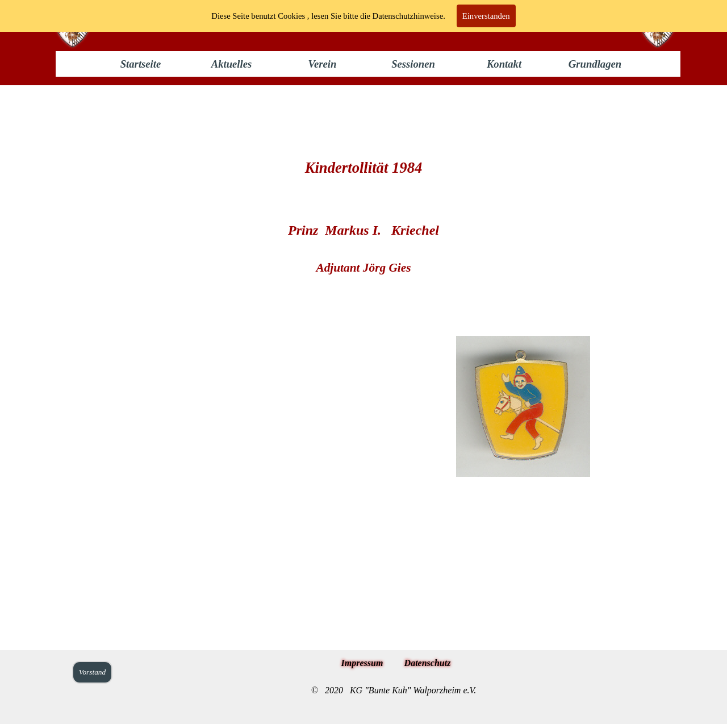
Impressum (362, 663)
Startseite (140, 64)
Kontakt (504, 64)
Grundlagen (595, 64)
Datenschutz (427, 663)
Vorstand (92, 672)
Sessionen (413, 64)
